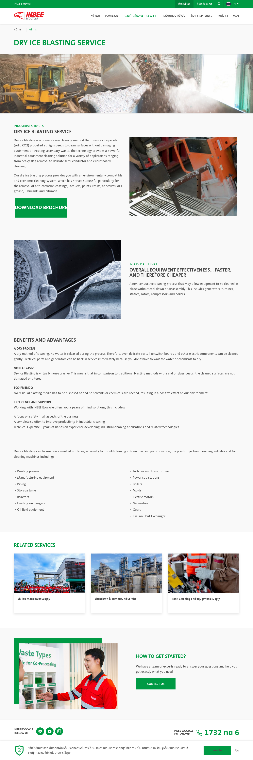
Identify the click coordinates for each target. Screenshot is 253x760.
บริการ (33, 29)
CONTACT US (155, 683)
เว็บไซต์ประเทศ (204, 4)
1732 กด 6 (217, 733)
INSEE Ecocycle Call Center (183, 732)
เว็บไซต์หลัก (184, 4)
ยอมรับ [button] (217, 750)
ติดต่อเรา (222, 16)
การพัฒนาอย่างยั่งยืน (173, 16)
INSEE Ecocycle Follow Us (23, 731)
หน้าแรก (95, 16)
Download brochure (41, 207)
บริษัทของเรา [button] (112, 16)
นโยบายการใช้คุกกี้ (61, 753)
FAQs (236, 16)
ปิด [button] (237, 750)
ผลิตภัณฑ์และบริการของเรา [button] (140, 16)
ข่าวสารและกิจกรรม (201, 16)
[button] (219, 4)
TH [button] (231, 4)
